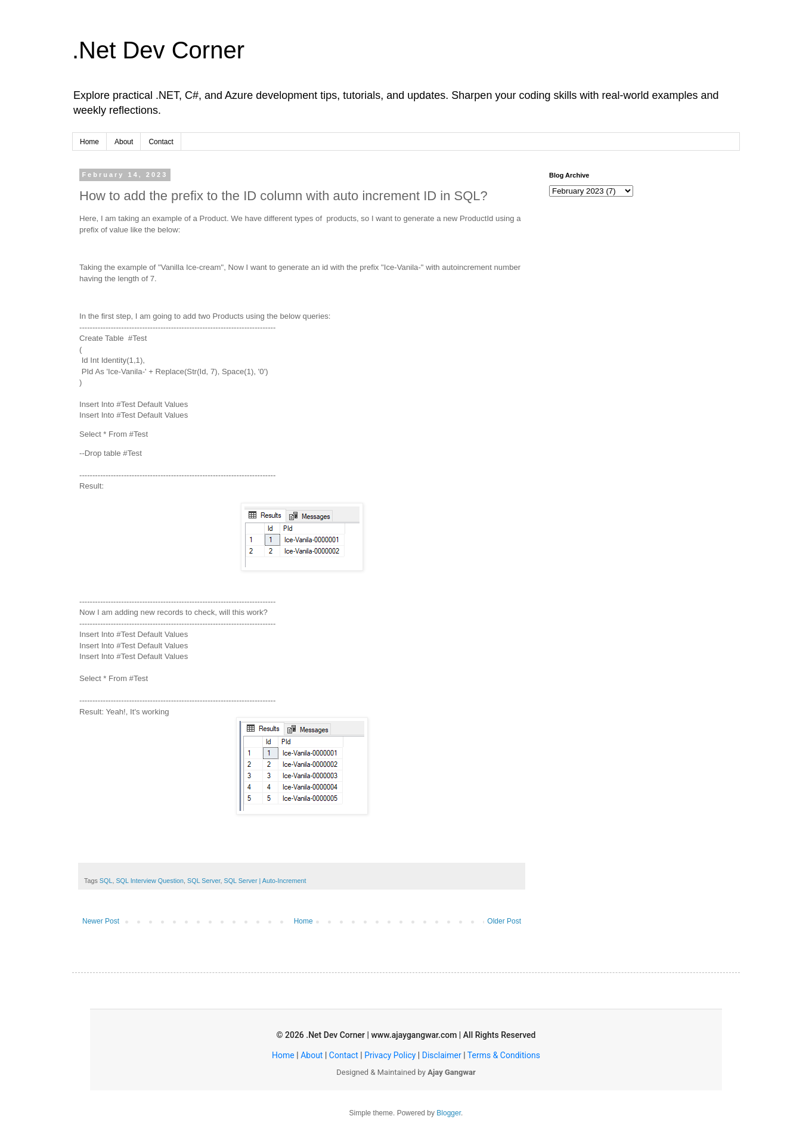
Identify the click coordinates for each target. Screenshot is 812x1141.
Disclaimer (441, 1055)
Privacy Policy (390, 1055)
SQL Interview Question (150, 880)
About (123, 142)
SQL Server (203, 880)
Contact (160, 142)
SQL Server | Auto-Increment (265, 880)
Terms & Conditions (503, 1055)
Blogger (448, 1113)
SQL (106, 880)
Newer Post (100, 921)
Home (89, 142)
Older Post (504, 921)
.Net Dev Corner (158, 50)
